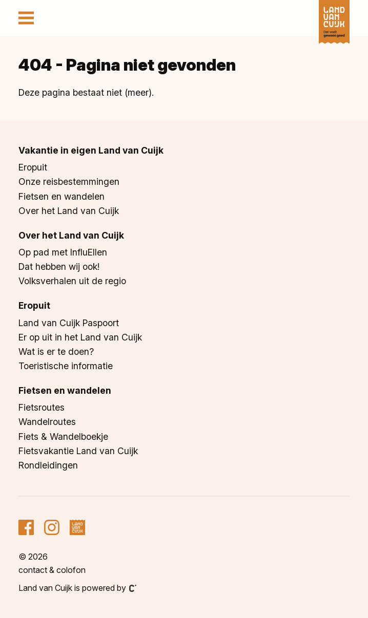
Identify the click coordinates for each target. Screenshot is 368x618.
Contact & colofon (52, 570)
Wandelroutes (47, 421)
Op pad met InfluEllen (62, 252)
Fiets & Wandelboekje (63, 436)
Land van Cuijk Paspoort (68, 322)
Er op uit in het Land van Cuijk (80, 337)
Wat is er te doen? (56, 351)
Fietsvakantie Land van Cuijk (78, 450)
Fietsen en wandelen (61, 196)
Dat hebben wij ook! (58, 266)
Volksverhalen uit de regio (72, 280)
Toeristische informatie (65, 365)
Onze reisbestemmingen (68, 181)
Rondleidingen (48, 465)
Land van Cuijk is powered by (77, 588)
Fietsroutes (41, 407)
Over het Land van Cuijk (68, 210)
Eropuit (32, 167)
